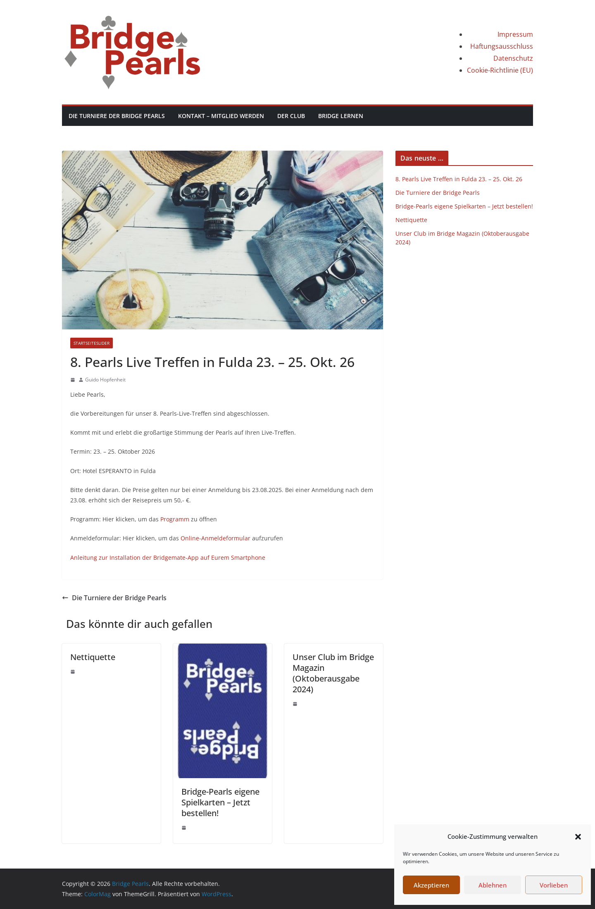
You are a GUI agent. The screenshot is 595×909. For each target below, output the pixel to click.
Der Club (291, 116)
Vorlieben (554, 885)
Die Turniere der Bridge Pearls (117, 116)
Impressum (515, 34)
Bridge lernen (340, 116)
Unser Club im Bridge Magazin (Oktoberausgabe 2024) (333, 673)
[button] (578, 837)
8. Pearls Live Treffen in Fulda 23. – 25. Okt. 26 (458, 179)
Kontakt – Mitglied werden (221, 116)
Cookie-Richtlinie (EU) (500, 70)
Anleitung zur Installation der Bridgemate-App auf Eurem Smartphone (167, 557)
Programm (174, 519)
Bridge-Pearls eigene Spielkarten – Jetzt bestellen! (220, 802)
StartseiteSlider (91, 343)
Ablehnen (492, 885)
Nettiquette (92, 657)
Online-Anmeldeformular (215, 538)
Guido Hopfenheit (105, 379)
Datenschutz (513, 58)
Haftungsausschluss (501, 46)
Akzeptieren (431, 885)
